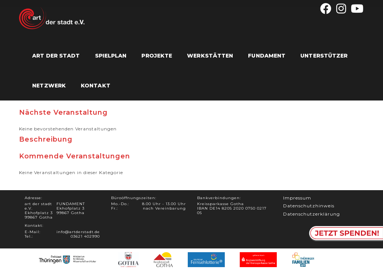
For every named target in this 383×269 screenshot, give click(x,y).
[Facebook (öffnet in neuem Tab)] (326, 8)
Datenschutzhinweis (308, 205)
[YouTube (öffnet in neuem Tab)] (356, 8)
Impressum (297, 198)
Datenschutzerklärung (311, 214)
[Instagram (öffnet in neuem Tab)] (341, 8)
